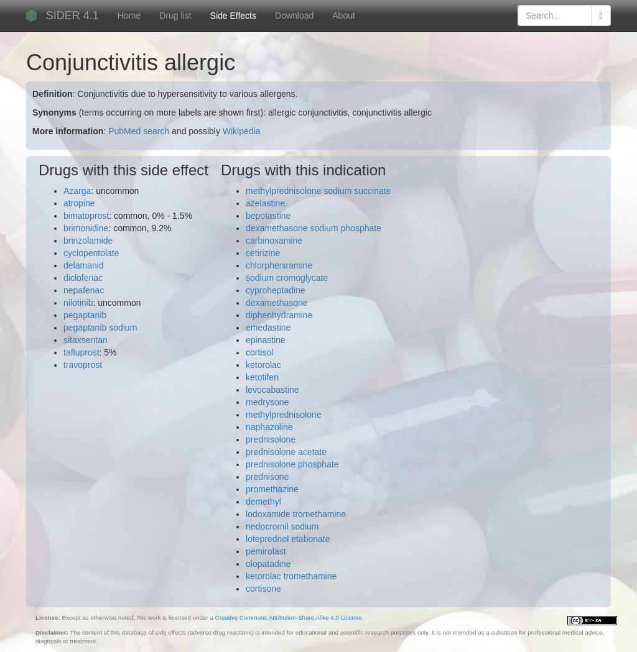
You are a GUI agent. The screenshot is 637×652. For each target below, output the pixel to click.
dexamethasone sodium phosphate (313, 228)
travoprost (82, 365)
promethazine (272, 489)
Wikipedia (242, 131)
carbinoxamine (274, 241)
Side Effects (233, 16)
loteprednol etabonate (288, 539)
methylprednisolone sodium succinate (318, 191)
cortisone (263, 589)
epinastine (266, 340)
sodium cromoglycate (287, 278)
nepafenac (83, 290)
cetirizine (263, 253)
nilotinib (78, 303)
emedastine (268, 328)
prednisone (267, 477)
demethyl (263, 502)
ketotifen (262, 377)
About (343, 16)
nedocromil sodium (282, 526)
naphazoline (269, 427)
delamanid (83, 265)
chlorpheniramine (279, 265)
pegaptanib (84, 315)
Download (294, 16)
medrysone (267, 402)
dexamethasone (277, 303)
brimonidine (85, 228)
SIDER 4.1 (72, 15)
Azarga (77, 191)
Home (129, 16)
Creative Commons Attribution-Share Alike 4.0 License (288, 617)
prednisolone (270, 439)
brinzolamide (88, 241)
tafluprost (81, 352)
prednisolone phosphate (292, 464)
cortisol (259, 352)
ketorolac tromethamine (291, 576)
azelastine (265, 203)
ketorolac (263, 365)
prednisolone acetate (286, 452)
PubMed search (138, 131)
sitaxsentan (85, 340)
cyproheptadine (275, 290)
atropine (79, 203)
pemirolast (266, 551)
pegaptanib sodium (100, 328)
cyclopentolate (91, 253)
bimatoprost (86, 216)
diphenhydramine (279, 315)
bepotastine (268, 216)
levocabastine (272, 390)
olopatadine (268, 564)
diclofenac (83, 278)
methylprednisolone (283, 415)
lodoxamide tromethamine (296, 514)
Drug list (175, 16)
